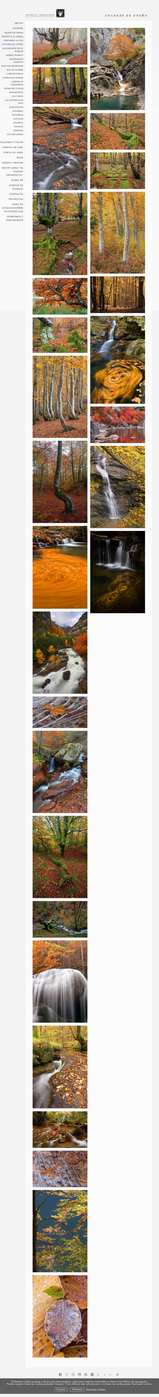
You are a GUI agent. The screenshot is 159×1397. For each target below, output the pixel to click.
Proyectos (16, 199)
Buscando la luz (13, 40)
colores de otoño (12, 44)
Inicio (19, 23)
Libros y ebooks (12, 162)
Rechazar (77, 1389)
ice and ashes (15, 134)
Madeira (18, 130)
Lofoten (18, 118)
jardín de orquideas (17, 83)
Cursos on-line (12, 147)
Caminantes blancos (16, 60)
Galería (18, 28)
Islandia (18, 122)
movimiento (16, 92)
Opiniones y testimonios (14, 218)
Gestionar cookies (95, 1389)
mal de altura (15, 69)
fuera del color (13, 88)
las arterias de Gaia (14, 101)
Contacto (16, 194)
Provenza (17, 114)
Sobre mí (17, 180)
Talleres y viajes (11, 142)
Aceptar (61, 1389)
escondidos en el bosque (12, 49)
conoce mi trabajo (16, 187)
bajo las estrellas (12, 65)
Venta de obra (13, 152)
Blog (20, 157)
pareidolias (16, 107)
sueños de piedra (13, 77)
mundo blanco (14, 55)
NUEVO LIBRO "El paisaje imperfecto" (12, 171)
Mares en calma (14, 32)
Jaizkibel (17, 110)
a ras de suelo (14, 73)
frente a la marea (12, 36)
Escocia (18, 126)
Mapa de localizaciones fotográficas (12, 207)
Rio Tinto (17, 96)
